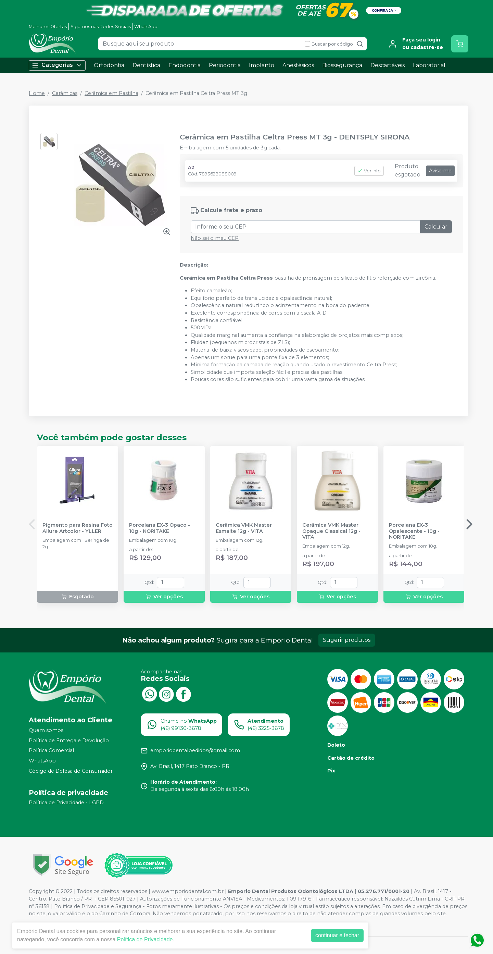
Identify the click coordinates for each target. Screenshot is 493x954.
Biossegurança (342, 65)
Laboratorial (429, 65)
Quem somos (46, 730)
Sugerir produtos (346, 640)
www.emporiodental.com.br (188, 891)
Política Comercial (51, 751)
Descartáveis (387, 65)
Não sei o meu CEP (215, 238)
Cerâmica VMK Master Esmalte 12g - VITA (244, 528)
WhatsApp (145, 26)
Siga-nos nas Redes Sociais (101, 26)
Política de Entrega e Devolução (69, 740)
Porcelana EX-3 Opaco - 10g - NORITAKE (159, 528)
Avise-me (440, 171)
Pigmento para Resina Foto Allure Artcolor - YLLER (77, 528)
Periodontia (225, 65)
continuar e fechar (337, 935)
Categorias (57, 65)
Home (37, 93)
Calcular (436, 226)
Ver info (369, 170)
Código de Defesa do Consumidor (71, 771)
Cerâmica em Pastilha (111, 93)
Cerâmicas (64, 93)
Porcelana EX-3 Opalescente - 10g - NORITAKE (414, 531)
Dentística (146, 65)
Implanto (261, 65)
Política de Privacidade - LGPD (66, 803)
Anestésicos (298, 65)
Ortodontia (109, 65)
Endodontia (184, 65)
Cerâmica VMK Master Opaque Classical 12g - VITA (331, 531)
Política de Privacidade (145, 939)
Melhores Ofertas (48, 26)
